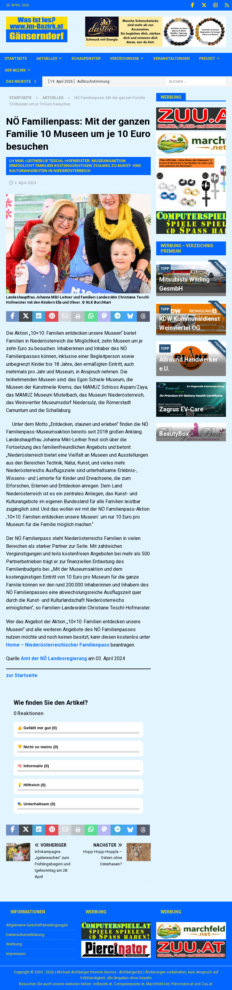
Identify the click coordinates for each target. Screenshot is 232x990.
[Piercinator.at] (116, 954)
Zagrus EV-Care (181, 409)
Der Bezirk (15, 70)
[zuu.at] (191, 955)
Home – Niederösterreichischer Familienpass (57, 645)
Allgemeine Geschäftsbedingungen (37, 925)
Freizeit (207, 58)
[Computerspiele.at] (116, 936)
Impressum (16, 953)
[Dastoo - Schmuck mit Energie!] (155, 43)
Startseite (16, 58)
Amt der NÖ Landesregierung (54, 658)
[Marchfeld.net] (191, 936)
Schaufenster (86, 58)
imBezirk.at (102, 984)
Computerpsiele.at (129, 984)
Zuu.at (206, 984)
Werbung (14, 944)
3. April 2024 (25, 182)
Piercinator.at (182, 984)
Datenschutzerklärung (25, 934)
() (78, 730)
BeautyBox (174, 433)
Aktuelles (46, 58)
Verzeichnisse (124, 58)
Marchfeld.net (157, 984)
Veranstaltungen (171, 58)
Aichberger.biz (131, 972)
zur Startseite (21, 675)
